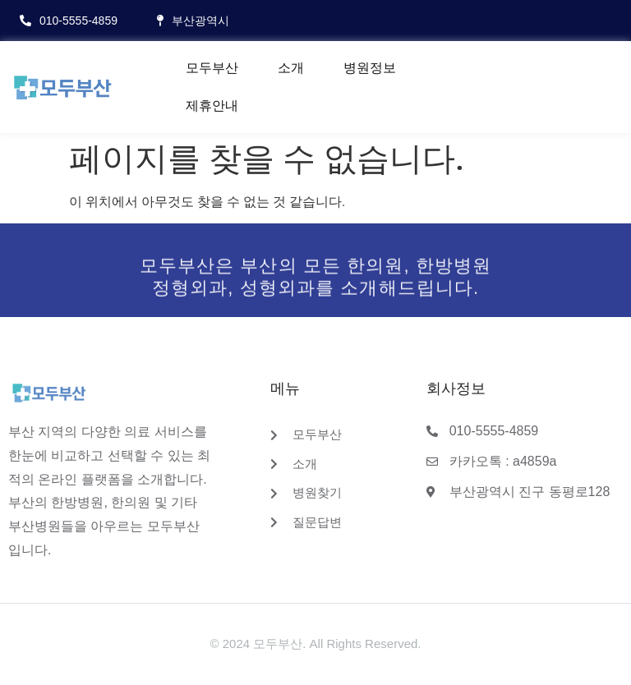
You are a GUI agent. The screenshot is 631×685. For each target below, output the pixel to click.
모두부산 (212, 68)
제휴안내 (212, 106)
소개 (291, 68)
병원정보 (369, 68)
